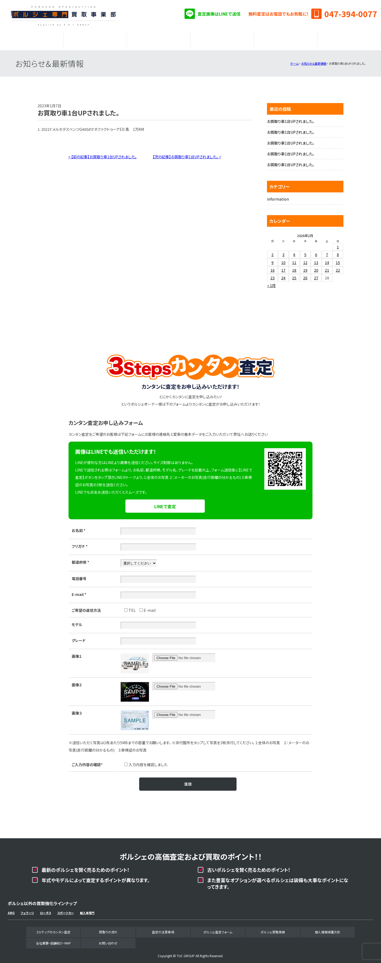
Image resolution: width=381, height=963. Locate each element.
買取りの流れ (95, 38)
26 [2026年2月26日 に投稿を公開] (305, 275)
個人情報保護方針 (327, 929)
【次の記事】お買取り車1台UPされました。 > (187, 154)
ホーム (294, 61)
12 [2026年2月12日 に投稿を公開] (305, 259)
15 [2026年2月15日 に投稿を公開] (338, 259)
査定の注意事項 (158, 38)
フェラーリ (27, 910)
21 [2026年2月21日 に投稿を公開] (327, 267)
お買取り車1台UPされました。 (290, 118)
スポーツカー (65, 910)
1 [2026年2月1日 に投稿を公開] (338, 244)
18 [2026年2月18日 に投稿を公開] (294, 267)
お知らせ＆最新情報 (313, 61)
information (278, 196)
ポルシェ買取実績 (285, 38)
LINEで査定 (165, 504)
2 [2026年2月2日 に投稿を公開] (272, 251)
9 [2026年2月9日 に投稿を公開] (272, 259)
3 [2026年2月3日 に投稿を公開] (283, 251)
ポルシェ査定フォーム (222, 38)
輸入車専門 (87, 910)
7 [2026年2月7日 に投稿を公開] (327, 251)
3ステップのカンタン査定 (32, 38)
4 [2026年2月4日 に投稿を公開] (294, 251)
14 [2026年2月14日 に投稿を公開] (327, 259)
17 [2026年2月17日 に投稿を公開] (283, 267)
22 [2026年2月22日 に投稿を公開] (338, 267)
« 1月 (271, 282)
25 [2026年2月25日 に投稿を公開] (294, 275)
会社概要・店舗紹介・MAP (349, 38)
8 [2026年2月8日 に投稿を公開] (338, 251)
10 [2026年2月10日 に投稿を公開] (283, 259)
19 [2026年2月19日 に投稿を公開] (305, 267)
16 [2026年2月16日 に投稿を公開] (272, 267)
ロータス (45, 910)
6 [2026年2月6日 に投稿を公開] (316, 251)
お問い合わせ (108, 940)
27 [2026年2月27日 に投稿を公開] (316, 275)
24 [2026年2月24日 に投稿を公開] (283, 275)
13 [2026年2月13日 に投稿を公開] (316, 259)
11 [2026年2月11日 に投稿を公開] (294, 259)
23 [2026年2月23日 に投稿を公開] (272, 275)
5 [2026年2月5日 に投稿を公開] (305, 251)
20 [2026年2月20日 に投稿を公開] (316, 267)
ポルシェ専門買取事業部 (63, 16)
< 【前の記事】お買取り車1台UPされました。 (102, 154)
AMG (11, 910)
